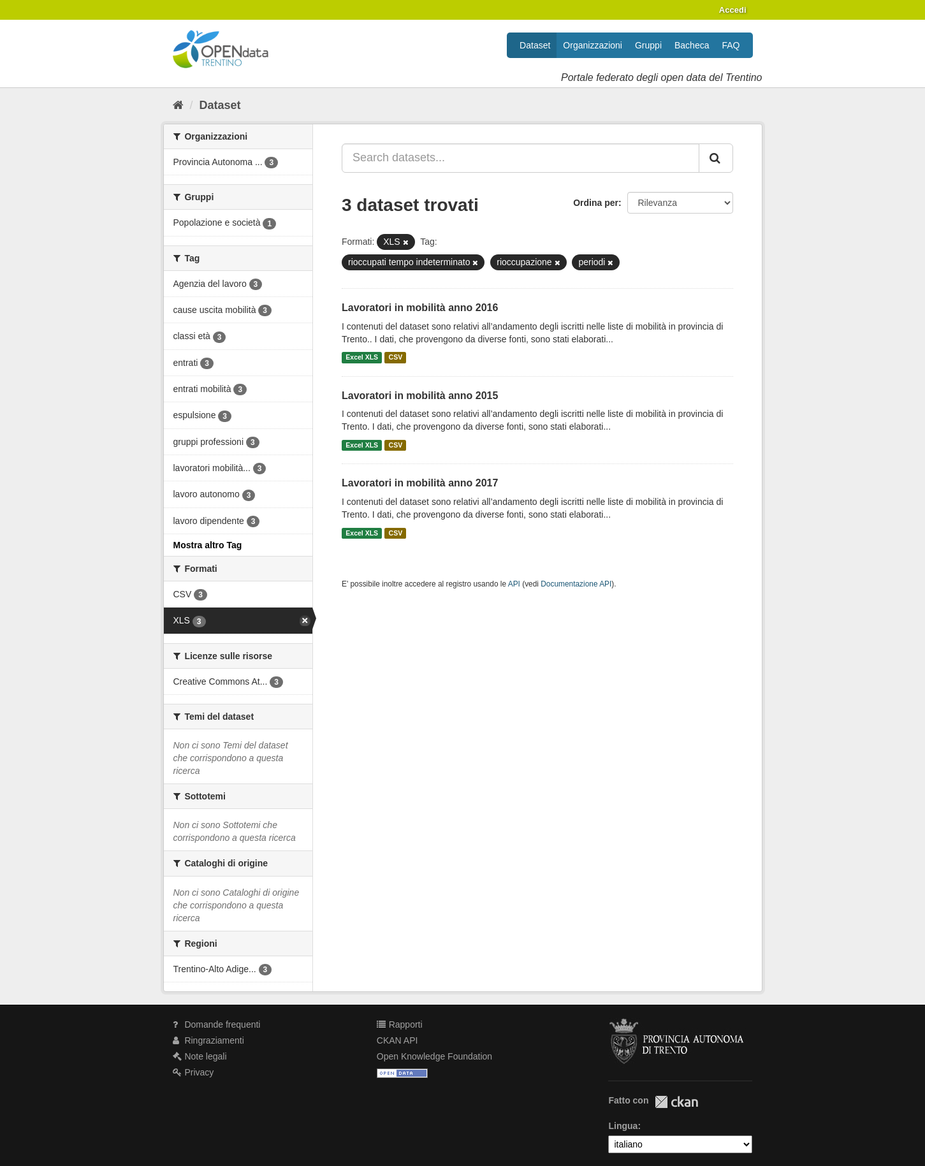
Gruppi (648, 45)
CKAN (676, 1102)
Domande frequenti (217, 1024)
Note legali (200, 1056)
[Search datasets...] (520, 158)
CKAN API (397, 1040)
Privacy (193, 1072)
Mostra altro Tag (207, 545)
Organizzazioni (592, 45)
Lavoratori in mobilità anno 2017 (420, 482)
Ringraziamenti (208, 1040)
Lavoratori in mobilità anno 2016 (420, 307)
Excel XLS (362, 357)
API (514, 583)
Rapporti (400, 1024)
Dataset (535, 45)
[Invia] (716, 158)
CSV (396, 357)
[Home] (178, 105)
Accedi (733, 10)
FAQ (730, 45)
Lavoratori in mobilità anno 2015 (420, 395)
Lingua (622, 1126)
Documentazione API (576, 583)
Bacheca (691, 45)
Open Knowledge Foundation (434, 1056)
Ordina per (595, 203)
